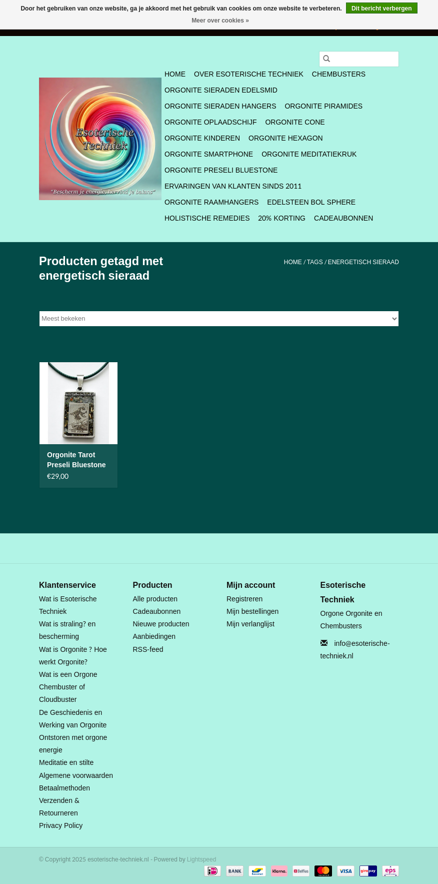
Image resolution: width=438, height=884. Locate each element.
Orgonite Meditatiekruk (309, 154)
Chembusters (339, 74)
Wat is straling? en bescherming (67, 630)
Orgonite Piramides (323, 106)
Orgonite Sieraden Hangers (220, 106)
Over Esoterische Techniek (249, 74)
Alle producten (155, 599)
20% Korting (282, 218)
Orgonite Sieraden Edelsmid (221, 90)
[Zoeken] (359, 59)
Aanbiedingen (154, 636)
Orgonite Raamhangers (211, 202)
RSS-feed (148, 649)
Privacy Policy (60, 825)
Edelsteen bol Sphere (311, 202)
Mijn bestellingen (252, 611)
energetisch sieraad (363, 262)
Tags (315, 262)
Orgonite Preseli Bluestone (221, 170)
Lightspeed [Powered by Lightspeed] (201, 859)
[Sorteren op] (219, 319)
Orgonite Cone (294, 122)
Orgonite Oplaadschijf (210, 122)
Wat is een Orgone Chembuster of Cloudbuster (68, 687)
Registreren (244, 599)
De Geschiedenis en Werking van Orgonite (72, 718)
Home (175, 74)
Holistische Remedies (207, 218)
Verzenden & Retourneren (59, 806)
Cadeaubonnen (343, 218)
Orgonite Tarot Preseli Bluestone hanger (76, 460)
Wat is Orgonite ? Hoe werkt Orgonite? (73, 655)
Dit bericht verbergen (382, 8)
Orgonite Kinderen (202, 138)
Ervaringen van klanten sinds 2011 (233, 186)
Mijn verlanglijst (250, 624)
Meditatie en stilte (66, 762)
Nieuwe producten (161, 624)
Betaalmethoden (64, 788)
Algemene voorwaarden (76, 775)
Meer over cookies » (220, 20)
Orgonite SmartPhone (208, 154)
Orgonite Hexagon (285, 138)
